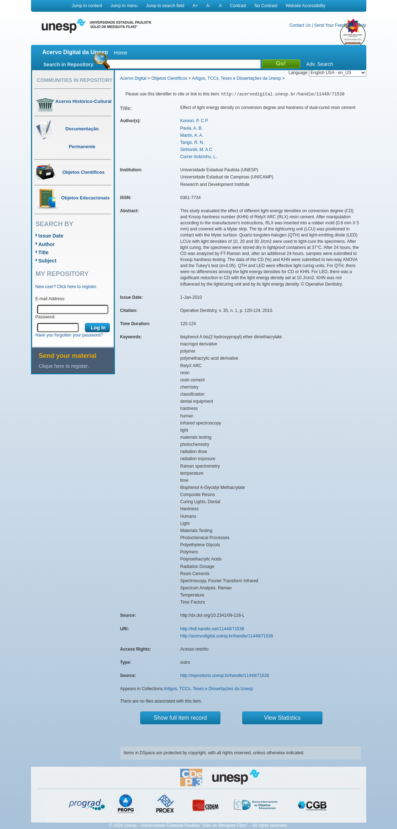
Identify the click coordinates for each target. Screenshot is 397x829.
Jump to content (87, 5)
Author (47, 244)
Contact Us (299, 25)
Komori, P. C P (194, 120)
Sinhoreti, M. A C (196, 149)
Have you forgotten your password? (69, 335)
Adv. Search (319, 64)
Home (120, 53)
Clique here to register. (64, 366)
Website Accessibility (305, 5)
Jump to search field (165, 5)
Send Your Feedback (334, 25)
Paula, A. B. (191, 128)
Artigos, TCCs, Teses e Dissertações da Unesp (236, 78)
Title (44, 252)
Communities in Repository (74, 80)
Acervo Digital (133, 78)
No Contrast (266, 5)
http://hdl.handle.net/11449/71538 (212, 628)
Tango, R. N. (192, 142)
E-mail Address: (50, 298)
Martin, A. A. (191, 135)
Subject (48, 261)
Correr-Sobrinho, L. (198, 156)
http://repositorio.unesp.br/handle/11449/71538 (224, 675)
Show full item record (180, 718)
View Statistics (282, 718)
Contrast (238, 5)
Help (361, 25)
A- (208, 5)
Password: (45, 316)
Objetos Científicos (169, 78)
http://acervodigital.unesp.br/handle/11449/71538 (226, 636)
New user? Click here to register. (66, 286)
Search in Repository (68, 64)
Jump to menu (124, 5)
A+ (195, 5)
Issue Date (51, 236)
